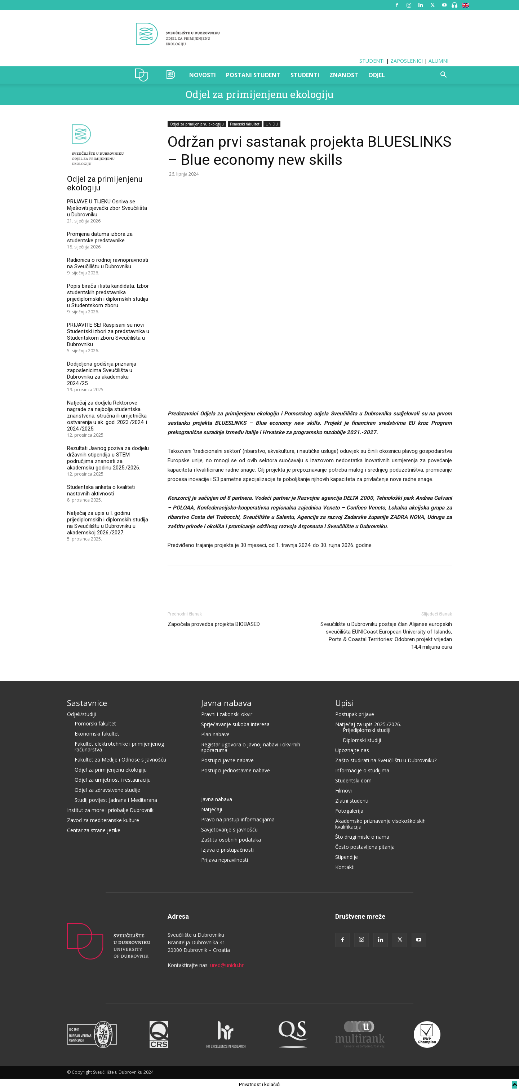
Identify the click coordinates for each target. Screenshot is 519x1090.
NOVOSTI (202, 75)
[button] (443, 75)
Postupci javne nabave (227, 760)
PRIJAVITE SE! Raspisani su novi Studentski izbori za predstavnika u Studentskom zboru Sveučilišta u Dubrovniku (108, 335)
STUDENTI (372, 60)
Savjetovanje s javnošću (229, 829)
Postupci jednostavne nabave (235, 770)
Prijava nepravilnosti (224, 859)
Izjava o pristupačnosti (227, 849)
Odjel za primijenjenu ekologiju (259, 94)
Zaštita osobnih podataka (231, 839)
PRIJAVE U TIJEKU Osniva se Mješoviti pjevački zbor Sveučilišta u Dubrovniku (107, 208)
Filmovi (343, 790)
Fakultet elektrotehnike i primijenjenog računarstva (119, 746)
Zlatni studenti (351, 800)
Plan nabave (215, 734)
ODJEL (376, 75)
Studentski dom (353, 780)
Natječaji (211, 809)
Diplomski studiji (362, 740)
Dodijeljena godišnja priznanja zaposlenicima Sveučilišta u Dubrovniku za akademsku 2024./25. (101, 374)
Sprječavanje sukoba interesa (235, 724)
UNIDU (143, 75)
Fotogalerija (349, 810)
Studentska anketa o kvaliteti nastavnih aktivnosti (101, 490)
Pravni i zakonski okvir (226, 714)
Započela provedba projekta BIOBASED (214, 624)
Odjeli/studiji (81, 714)
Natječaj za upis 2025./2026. (368, 724)
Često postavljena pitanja (365, 846)
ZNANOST (343, 75)
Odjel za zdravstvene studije (107, 789)
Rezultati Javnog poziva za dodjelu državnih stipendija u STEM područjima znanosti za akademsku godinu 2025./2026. (108, 458)
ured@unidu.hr (227, 965)
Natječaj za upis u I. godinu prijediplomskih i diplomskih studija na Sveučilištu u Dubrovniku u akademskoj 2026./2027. (107, 523)
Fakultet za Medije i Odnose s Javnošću (120, 759)
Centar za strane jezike (93, 830)
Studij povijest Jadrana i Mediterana (116, 799)
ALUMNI (438, 60)
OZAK (171, 75)
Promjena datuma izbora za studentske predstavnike (100, 237)
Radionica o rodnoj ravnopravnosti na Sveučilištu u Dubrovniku (107, 263)
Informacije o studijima (362, 770)
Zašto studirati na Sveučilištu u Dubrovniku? (385, 760)
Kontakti (345, 867)
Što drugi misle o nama (362, 836)
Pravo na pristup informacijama (238, 819)
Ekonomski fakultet (97, 733)
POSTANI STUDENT (253, 75)
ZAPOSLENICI (406, 60)
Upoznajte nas (352, 750)
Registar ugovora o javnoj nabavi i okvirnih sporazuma (250, 747)
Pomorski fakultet (245, 124)
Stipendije (346, 856)
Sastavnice (87, 702)
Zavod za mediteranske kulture (103, 820)
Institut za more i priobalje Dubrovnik (110, 810)
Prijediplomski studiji (366, 730)
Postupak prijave (354, 714)
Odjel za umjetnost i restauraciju (113, 779)
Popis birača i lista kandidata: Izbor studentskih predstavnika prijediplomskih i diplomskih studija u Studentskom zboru (108, 296)
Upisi (344, 702)
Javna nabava (226, 702)
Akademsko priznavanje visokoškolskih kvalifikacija (380, 823)
